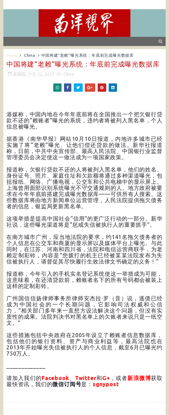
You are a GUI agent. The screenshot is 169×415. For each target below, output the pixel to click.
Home (12, 55)
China (29, 55)
